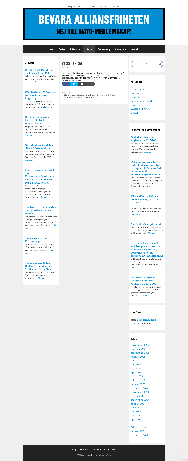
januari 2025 (138, 384)
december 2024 (140, 388)
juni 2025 (136, 364)
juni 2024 (136, 411)
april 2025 (136, 372)
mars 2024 (137, 423)
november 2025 (140, 345)
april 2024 (137, 419)
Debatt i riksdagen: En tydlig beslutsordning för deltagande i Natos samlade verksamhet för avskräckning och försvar (146, 168)
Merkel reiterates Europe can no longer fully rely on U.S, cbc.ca (89, 95)
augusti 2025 (138, 356)
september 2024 (140, 400)
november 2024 (140, 392)
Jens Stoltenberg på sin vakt (146, 224)
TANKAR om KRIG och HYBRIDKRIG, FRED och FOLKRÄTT (145, 199)
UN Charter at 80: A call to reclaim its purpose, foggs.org (40, 95)
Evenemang (104, 49)
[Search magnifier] (160, 64)
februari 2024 (139, 427)
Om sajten (120, 49)
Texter (61, 49)
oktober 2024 (138, 396)
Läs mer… (40, 82)
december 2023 (140, 435)
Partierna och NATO (142, 101)
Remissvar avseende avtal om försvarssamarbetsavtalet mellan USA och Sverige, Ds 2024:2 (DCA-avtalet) (41, 176)
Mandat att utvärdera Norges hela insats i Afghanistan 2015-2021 (144, 280)
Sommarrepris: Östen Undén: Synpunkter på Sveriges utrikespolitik (38, 266)
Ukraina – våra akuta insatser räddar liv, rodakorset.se (37, 120)
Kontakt (135, 49)
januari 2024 (138, 431)
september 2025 (140, 352)
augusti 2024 (138, 404)
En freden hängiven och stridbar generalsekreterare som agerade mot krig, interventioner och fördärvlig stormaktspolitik (147, 249)
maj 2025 (136, 368)
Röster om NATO (141, 108)
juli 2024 (136, 407)
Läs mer (148, 152)
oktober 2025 (138, 349)
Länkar (89, 49)
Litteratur (75, 49)
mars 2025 (137, 376)
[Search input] (146, 64)
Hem (51, 49)
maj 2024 (136, 415)
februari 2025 (139, 380)
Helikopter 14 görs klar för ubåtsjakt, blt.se (81, 97)
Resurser (136, 105)
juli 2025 (136, 360)
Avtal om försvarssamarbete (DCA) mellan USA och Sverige (41, 210)
